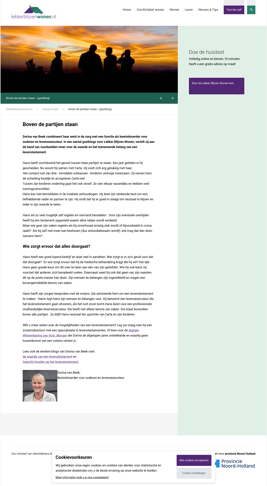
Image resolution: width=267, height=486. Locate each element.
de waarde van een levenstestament (47, 356)
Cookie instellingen (194, 473)
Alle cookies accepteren (194, 460)
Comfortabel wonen (150, 9)
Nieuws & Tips (208, 9)
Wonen (174, 9)
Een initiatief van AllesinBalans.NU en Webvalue (41, 453)
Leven (189, 9)
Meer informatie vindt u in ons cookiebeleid (82, 477)
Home (127, 9)
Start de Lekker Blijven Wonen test (217, 87)
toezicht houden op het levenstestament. (51, 362)
